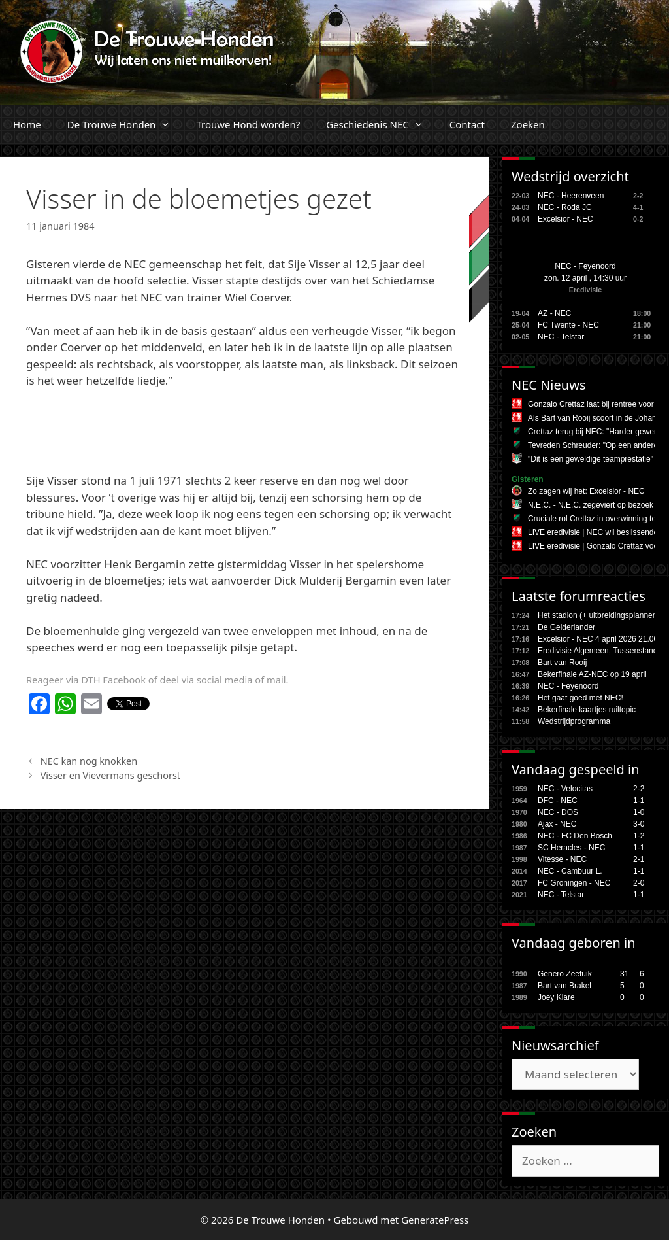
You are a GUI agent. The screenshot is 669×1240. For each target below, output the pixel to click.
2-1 (638, 859)
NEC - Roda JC (565, 207)
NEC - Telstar (561, 336)
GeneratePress (434, 1219)
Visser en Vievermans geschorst (110, 775)
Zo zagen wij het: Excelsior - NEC (586, 491)
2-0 (638, 882)
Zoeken (528, 124)
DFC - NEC (558, 800)
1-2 (638, 835)
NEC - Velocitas (565, 788)
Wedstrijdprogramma (574, 721)
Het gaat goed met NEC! (580, 697)
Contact (467, 124)
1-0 (638, 812)
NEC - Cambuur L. (570, 871)
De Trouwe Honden (125, 124)
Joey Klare (556, 997)
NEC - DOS (558, 812)
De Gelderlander (566, 627)
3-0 (638, 824)
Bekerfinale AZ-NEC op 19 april (592, 674)
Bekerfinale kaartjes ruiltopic (587, 709)
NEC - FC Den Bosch (575, 835)
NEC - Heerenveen (571, 195)
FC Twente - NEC (568, 325)
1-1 (638, 800)
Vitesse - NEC (562, 859)
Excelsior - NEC (565, 219)
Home (27, 124)
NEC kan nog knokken (89, 761)
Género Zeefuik (565, 973)
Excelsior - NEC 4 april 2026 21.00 (598, 639)
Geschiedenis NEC (381, 124)
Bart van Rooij (562, 662)
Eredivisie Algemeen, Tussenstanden (602, 650)
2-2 (638, 788)
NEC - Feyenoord (585, 266)
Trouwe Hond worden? (248, 124)
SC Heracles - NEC (571, 847)
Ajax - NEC (557, 824)
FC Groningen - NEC (574, 882)
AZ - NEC (554, 313)
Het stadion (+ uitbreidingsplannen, (598, 615)
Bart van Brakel (564, 985)
